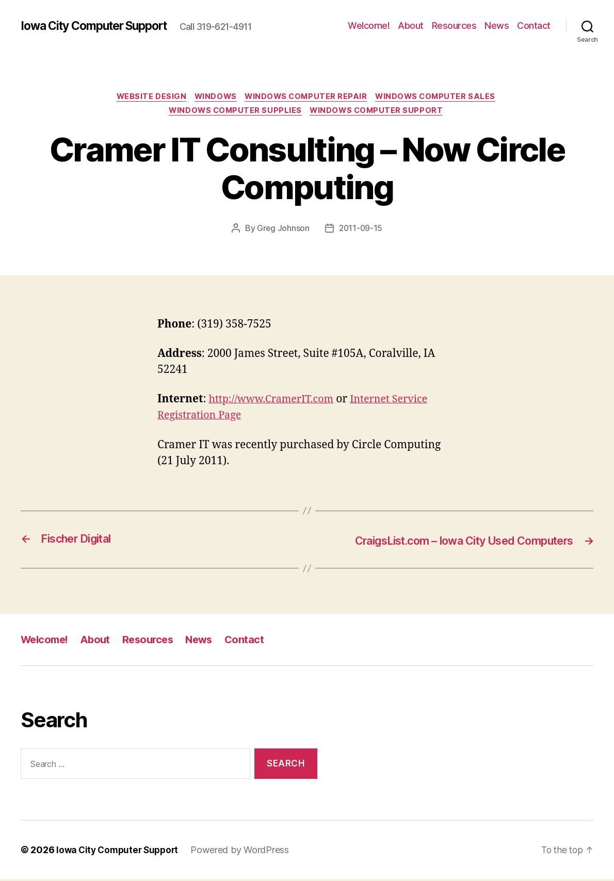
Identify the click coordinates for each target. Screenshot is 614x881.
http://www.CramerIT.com (275, 402)
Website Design (146, 97)
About (411, 25)
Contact (534, 25)
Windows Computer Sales (442, 97)
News (496, 25)
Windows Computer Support (379, 113)
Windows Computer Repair (308, 97)
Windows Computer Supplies (234, 113)
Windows (213, 97)
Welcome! (369, 25)
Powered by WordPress (246, 851)
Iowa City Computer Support (101, 26)
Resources (454, 25)
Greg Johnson (282, 230)
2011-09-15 (360, 230)
